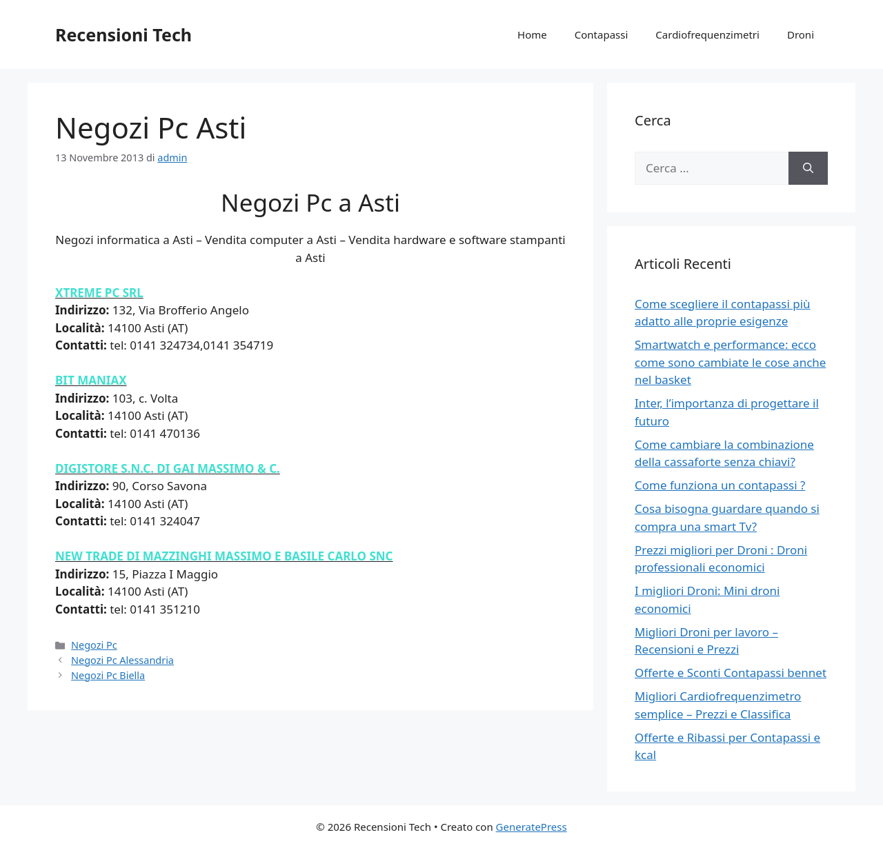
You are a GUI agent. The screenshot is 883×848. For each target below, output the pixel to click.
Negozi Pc (94, 645)
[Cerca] (808, 168)
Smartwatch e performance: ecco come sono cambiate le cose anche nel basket (730, 361)
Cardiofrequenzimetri (707, 34)
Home (532, 34)
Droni (800, 34)
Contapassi (601, 34)
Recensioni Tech (123, 34)
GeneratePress (531, 827)
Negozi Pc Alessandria (122, 660)
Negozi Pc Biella (108, 675)
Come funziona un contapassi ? (720, 485)
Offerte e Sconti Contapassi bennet (730, 672)
